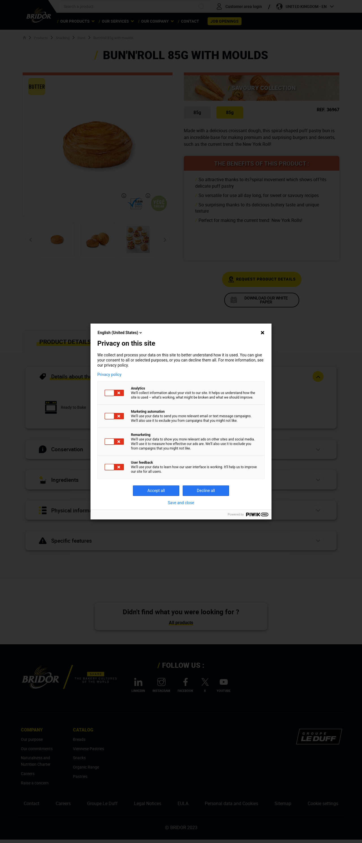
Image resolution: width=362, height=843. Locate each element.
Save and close (181, 502)
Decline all (206, 490)
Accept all (156, 490)
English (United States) (120, 332)
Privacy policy (109, 374)
